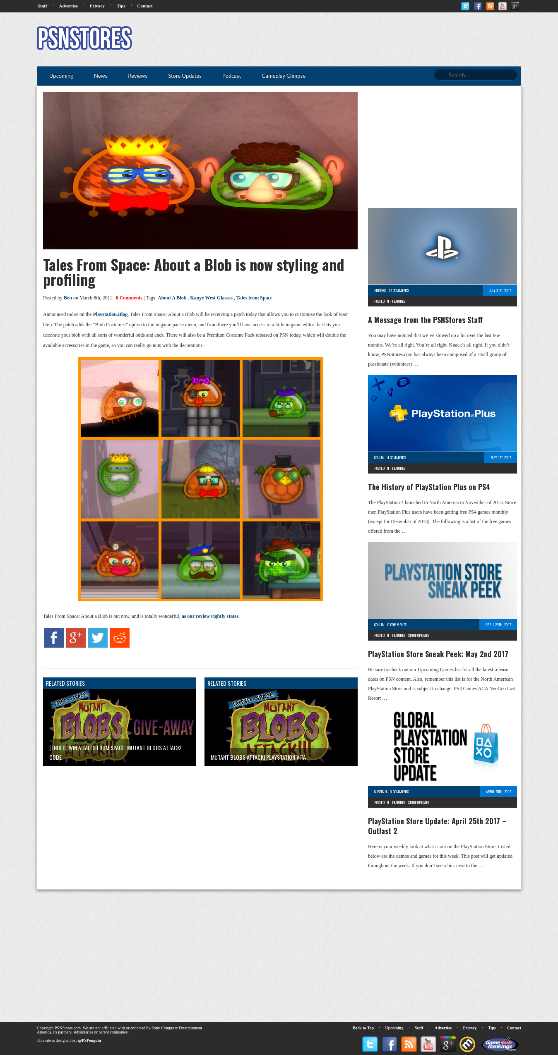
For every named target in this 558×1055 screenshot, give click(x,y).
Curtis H (380, 791)
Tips (121, 5)
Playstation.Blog (110, 314)
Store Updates (418, 635)
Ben (68, 298)
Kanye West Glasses (211, 298)
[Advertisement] (370, 39)
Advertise (68, 5)
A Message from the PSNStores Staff (425, 319)
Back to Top (363, 1028)
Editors (380, 290)
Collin (379, 457)
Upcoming (394, 1028)
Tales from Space (254, 298)
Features (398, 301)
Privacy (97, 5)
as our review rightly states (210, 616)
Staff (42, 5)
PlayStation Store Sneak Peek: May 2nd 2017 (438, 653)
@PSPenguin (89, 1040)
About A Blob (172, 298)
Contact (144, 5)
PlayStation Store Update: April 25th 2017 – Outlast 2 (437, 826)
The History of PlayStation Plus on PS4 (429, 486)
